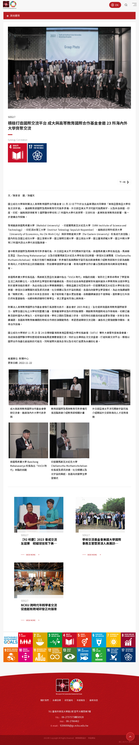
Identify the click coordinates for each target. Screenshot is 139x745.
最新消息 (93, 700)
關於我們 (44, 700)
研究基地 (69, 700)
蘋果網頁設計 (80, 738)
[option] (69, 68)
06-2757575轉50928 (73, 717)
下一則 (124, 182)
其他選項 (13, 15)
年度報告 (81, 700)
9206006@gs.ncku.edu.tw (74, 725)
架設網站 (91, 738)
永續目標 (56, 700)
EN (114, 5)
